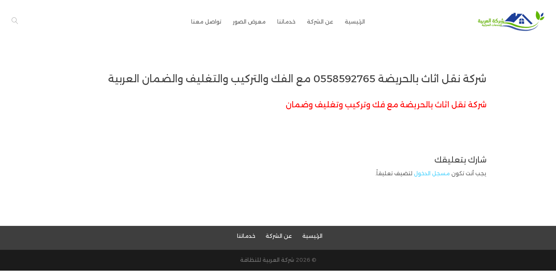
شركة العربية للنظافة (267, 259)
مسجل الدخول (432, 173)
